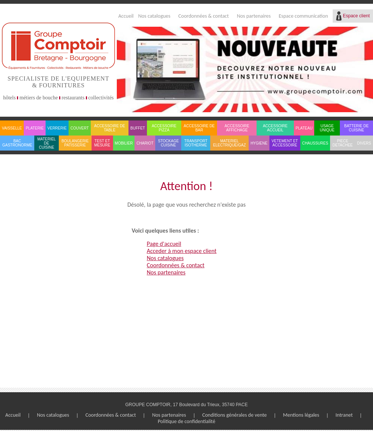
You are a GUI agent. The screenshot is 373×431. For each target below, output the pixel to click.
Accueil (126, 16)
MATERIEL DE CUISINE (46, 143)
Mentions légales (301, 415)
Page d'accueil (164, 243)
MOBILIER (124, 143)
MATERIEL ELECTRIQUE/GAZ (229, 143)
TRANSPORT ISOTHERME (196, 143)
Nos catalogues (154, 16)
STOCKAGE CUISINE (168, 143)
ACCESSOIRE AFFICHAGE (237, 128)
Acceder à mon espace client (182, 250)
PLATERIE (35, 128)
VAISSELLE (12, 128)
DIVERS (364, 143)
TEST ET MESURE (102, 143)
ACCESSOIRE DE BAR (199, 128)
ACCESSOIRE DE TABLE (109, 128)
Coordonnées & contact (203, 16)
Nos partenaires (254, 16)
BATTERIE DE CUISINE (356, 128)
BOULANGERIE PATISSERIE (75, 143)
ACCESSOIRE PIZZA (164, 128)
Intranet (344, 415)
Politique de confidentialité (187, 421)
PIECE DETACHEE (343, 143)
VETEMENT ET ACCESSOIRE (285, 143)
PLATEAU (304, 128)
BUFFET (137, 128)
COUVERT (79, 128)
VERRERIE (57, 128)
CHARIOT (144, 143)
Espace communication (303, 16)
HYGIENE (259, 143)
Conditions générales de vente (234, 415)
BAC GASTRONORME (17, 143)
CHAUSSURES (315, 143)
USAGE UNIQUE (327, 128)
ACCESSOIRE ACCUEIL (275, 128)
